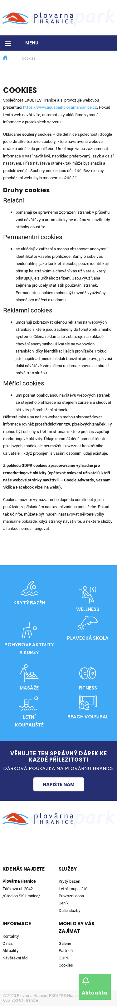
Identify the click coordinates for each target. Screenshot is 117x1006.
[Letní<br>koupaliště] (29, 702)
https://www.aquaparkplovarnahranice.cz (60, 107)
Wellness (87, 609)
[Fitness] (88, 673)
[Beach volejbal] (88, 702)
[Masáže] (29, 673)
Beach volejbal (87, 716)
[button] (7, 43)
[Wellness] (88, 595)
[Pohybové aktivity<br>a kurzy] (29, 630)
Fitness (88, 688)
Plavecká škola (88, 638)
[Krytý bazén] (29, 588)
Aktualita (95, 992)
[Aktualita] (86, 981)
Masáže (29, 688)
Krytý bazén (29, 602)
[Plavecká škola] (88, 624)
